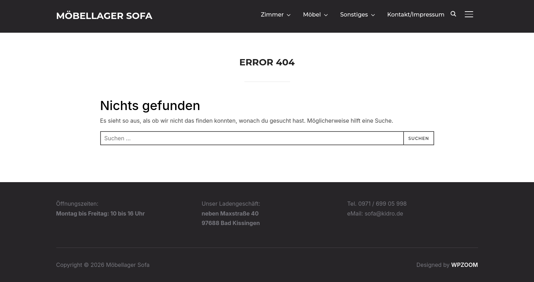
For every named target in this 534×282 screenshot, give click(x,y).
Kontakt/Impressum (416, 14)
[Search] (453, 13)
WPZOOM (464, 264)
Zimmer (272, 14)
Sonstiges (354, 14)
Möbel (312, 14)
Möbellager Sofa (104, 15)
